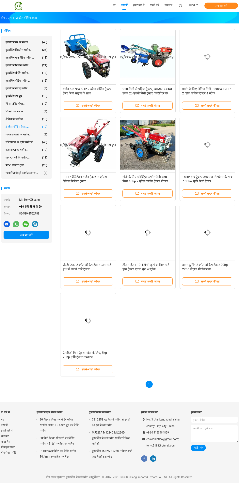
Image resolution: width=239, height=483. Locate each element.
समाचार (5, 436)
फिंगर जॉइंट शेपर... (26, 104)
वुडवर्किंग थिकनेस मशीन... (26, 50)
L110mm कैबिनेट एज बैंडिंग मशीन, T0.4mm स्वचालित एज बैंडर (58, 453)
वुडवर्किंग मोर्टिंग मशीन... (26, 73)
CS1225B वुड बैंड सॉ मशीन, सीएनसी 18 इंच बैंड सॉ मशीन (111, 422)
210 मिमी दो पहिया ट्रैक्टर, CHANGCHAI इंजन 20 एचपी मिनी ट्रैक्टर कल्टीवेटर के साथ (147, 93)
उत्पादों (4, 425)
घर (2, 419)
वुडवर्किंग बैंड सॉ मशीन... (26, 42)
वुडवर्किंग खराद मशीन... (26, 88)
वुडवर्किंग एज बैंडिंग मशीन (49, 412)
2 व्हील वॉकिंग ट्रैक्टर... (26, 127)
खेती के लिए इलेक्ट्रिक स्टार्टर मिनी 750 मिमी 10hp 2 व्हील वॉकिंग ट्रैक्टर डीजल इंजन (145, 181)
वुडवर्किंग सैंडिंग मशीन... (26, 81)
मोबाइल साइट (8, 447)
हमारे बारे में (6, 430)
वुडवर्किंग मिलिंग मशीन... (26, 65)
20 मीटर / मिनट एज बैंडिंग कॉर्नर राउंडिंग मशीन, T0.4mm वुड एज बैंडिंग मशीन (59, 425)
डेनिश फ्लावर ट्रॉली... (26, 165)
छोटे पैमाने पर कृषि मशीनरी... (26, 142)
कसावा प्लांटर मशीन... (26, 150)
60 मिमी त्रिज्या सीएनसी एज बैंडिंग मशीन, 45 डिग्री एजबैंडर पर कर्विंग (57, 440)
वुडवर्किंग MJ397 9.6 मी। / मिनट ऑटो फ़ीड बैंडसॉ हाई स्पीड (112, 453)
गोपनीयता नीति (9, 452)
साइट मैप (5, 441)
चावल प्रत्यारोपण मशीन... (26, 134)
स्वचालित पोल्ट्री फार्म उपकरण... (26, 173)
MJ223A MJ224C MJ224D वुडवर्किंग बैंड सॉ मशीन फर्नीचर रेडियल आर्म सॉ (111, 438)
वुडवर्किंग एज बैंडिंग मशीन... (26, 58)
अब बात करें (221, 5)
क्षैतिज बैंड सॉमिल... (26, 119)
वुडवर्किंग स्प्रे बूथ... (26, 96)
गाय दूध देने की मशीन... (26, 157)
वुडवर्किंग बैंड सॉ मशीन (100, 412)
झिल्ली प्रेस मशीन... (26, 111)
